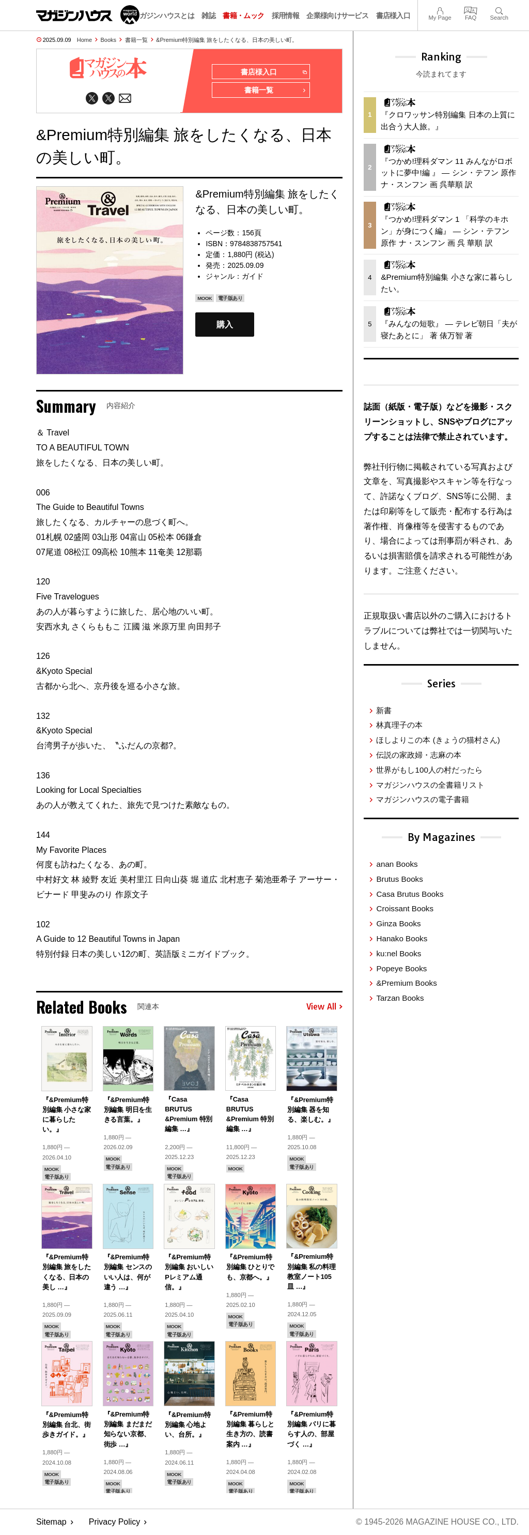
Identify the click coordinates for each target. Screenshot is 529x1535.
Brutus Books (399, 879)
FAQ (471, 9)
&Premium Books (406, 983)
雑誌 (208, 15)
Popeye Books (401, 968)
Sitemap (51, 1522)
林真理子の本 (399, 724)
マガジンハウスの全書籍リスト (430, 784)
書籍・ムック (243, 15)
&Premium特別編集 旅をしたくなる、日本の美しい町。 (227, 40)
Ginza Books (398, 923)
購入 (224, 325)
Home (84, 40)
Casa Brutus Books (409, 894)
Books (109, 40)
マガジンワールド (87, 14)
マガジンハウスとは (163, 15)
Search (499, 9)
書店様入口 (393, 15)
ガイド (252, 277)
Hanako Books (401, 938)
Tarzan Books (400, 998)
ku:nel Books (398, 953)
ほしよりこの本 (438, 739)
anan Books (396, 864)
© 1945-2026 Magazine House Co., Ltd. (437, 1522)
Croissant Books (404, 908)
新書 (384, 710)
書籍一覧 (136, 40)
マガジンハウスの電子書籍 (422, 799)
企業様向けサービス (337, 15)
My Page (439, 9)
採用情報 (285, 15)
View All (324, 1007)
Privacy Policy (115, 1522)
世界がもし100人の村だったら (429, 769)
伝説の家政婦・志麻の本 (418, 754)
